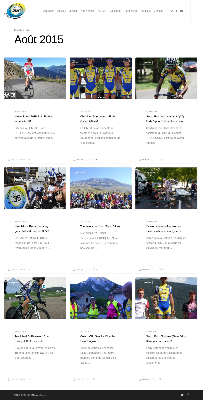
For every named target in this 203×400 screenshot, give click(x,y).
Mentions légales (39, 395)
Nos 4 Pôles (87, 11)
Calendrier (115, 11)
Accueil (61, 11)
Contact (158, 11)
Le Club (73, 11)
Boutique (146, 11)
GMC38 (12, 159)
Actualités (48, 11)
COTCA (102, 11)
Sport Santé (14, 180)
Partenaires (131, 11)
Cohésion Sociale (148, 180)
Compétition (14, 62)
